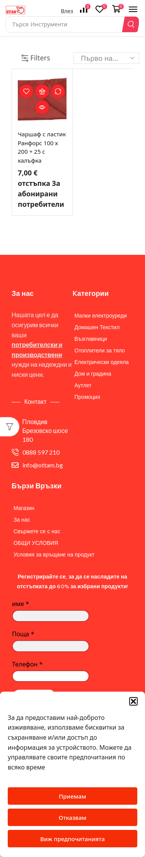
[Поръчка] (106, 58)
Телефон (27, 664)
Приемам (72, 796)
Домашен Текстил (97, 327)
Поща (23, 634)
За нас (22, 519)
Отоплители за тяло (100, 350)
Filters (35, 57)
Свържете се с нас (37, 531)
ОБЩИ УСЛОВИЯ (36, 542)
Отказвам (73, 817)
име (20, 603)
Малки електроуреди (101, 315)
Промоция (87, 396)
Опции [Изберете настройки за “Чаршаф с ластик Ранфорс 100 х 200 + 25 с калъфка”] (42, 91)
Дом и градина (93, 373)
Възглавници (91, 338)
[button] (133, 701)
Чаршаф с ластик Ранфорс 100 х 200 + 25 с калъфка (42, 147)
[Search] (131, 24)
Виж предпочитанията (72, 839)
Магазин (24, 508)
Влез (67, 11)
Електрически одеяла (102, 362)
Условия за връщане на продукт (54, 554)
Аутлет (83, 385)
